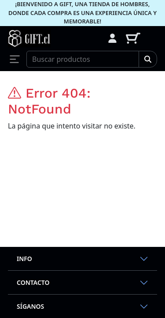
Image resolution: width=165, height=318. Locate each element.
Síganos (30, 306)
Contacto (33, 282)
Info (24, 258)
